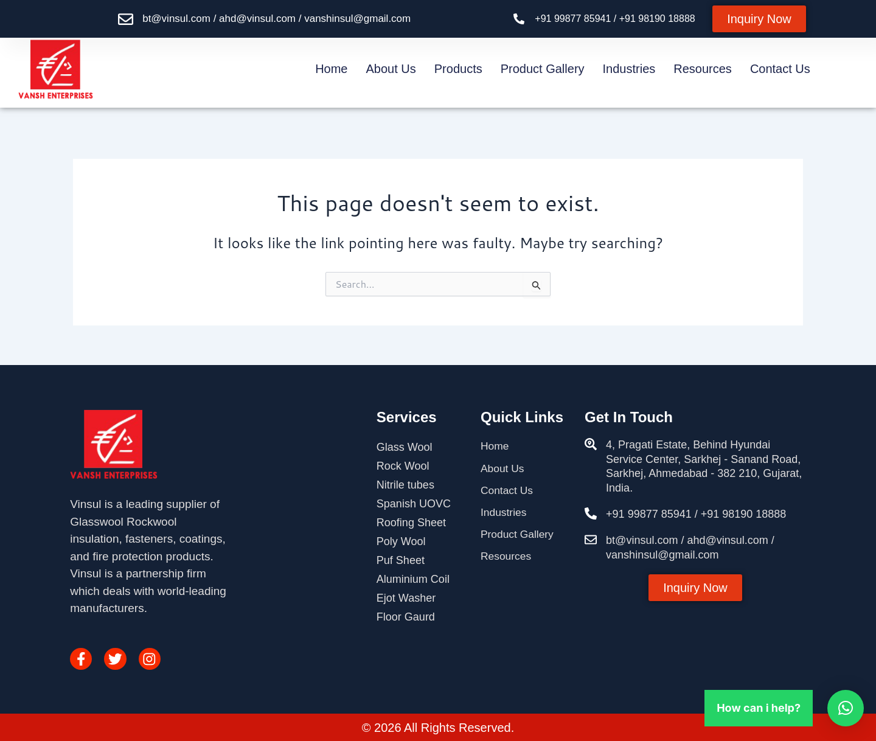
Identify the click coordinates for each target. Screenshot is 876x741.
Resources (702, 68)
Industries (629, 68)
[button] (845, 708)
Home (331, 68)
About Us (391, 68)
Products (458, 68)
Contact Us (780, 68)
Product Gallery (543, 68)
